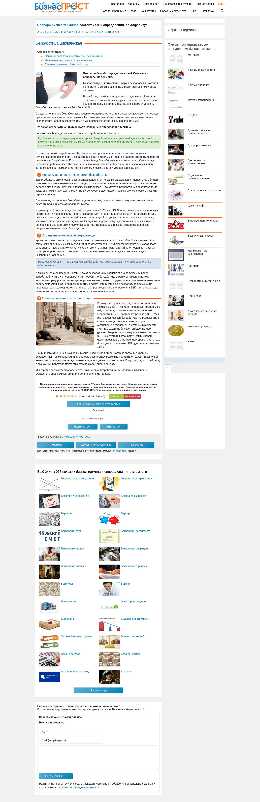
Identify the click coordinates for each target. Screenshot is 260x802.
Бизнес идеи (151, 3)
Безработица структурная (137, 478)
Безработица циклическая (204, 281)
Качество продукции (200, 326)
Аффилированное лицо (75, 671)
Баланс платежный (132, 636)
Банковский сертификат (135, 531)
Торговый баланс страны (76, 636)
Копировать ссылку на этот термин (98, 404)
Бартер (125, 513)
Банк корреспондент (133, 601)
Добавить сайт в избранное (96, 444)
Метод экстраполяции (201, 100)
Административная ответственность (199, 132)
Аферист (126, 671)
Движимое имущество (201, 69)
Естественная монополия (203, 220)
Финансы (133, 3)
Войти (220, 3)
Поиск (220, 10)
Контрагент (194, 54)
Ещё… (195, 11)
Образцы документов (173, 11)
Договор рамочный (199, 145)
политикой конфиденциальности (79, 787)
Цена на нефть (197, 205)
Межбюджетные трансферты (197, 252)
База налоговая (70, 654)
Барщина (66, 513)
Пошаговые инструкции (177, 3)
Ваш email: (98, 410)
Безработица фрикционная (77, 478)
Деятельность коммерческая (196, 162)
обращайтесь (119, 451)
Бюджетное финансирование (198, 177)
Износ (191, 341)
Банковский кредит (72, 548)
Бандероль (68, 618)
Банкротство (148, 11)
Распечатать (136, 444)
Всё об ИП (117, 3)
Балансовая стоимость (135, 618)
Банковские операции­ (134, 548)
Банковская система (73, 566)
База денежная (130, 654)
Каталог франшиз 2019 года (119, 11)
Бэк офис (193, 265)
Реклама (208, 11)
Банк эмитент (69, 601)
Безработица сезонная (75, 495)
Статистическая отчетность (205, 190)
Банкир (125, 583)
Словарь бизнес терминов (58, 25)
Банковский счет (71, 531)
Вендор (192, 115)
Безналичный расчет (134, 495)
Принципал (194, 296)
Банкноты (67, 583)
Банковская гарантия (134, 566)
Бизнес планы (205, 3)
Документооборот (198, 85)
